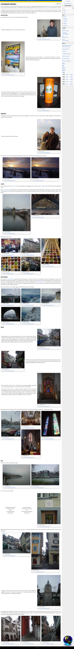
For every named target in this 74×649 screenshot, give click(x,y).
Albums (63, 70)
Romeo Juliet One (65, 49)
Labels (63, 72)
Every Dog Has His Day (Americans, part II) (66, 46)
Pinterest (64, 25)
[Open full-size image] (48, 28)
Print (64, 12)
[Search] (73, 8)
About (63, 63)
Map (63, 10)
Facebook (64, 19)
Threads (64, 21)
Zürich (63, 39)
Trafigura (43, 186)
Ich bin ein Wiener (68, 3)
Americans (68, 1)
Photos (63, 68)
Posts (67, 74)
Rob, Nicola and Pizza (66, 60)
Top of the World (65, 58)
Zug (63, 36)
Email (64, 17)
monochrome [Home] (68, 5)
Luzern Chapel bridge (6, 189)
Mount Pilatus (10, 279)
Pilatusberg (64, 32)
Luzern (63, 29)
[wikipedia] (48, 7)
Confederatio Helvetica (66, 53)
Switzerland (67, 30)
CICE (29, 92)
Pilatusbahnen (40, 281)
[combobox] (67, 8)
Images (71, 74)
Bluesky (64, 23)
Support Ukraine (31, 1)
